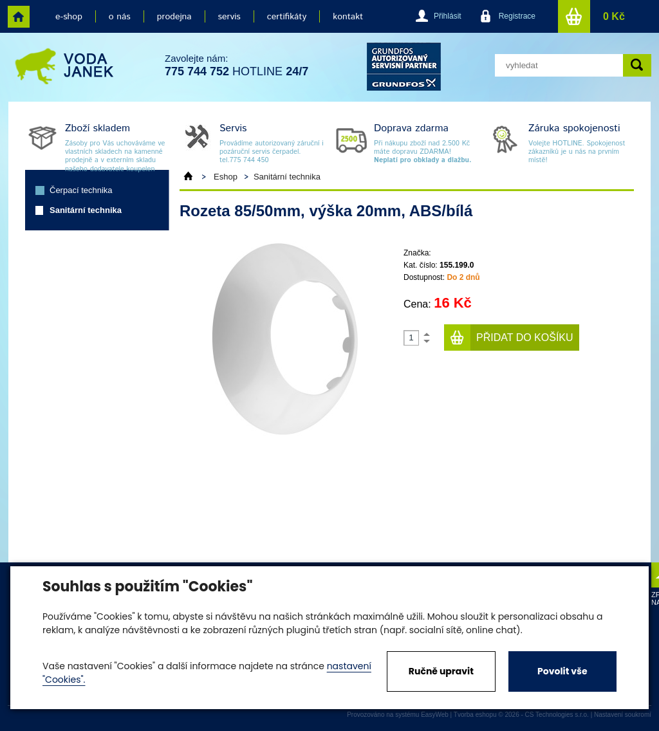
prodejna (174, 16)
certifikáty (286, 16)
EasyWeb (435, 714)
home (19, 17)
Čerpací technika (81, 190)
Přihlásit (447, 16)
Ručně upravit (441, 671)
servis (229, 16)
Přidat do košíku (524, 337)
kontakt (348, 16)
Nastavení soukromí (622, 714)
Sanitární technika (86, 210)
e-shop (68, 16)
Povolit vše (562, 671)
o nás (120, 16)
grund (404, 66)
